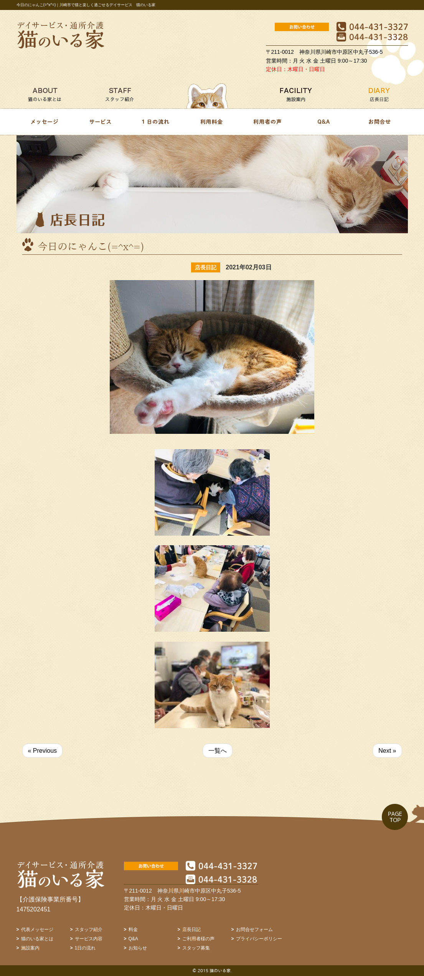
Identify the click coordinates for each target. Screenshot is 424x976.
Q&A (133, 938)
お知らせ (138, 948)
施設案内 (30, 948)
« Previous (42, 750)
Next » (387, 750)
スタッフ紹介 (88, 929)
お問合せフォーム (254, 929)
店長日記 (191, 929)
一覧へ (217, 750)
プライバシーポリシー (259, 938)
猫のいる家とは (37, 938)
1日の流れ (85, 948)
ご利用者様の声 (198, 938)
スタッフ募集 (196, 948)
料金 (133, 929)
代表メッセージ (37, 929)
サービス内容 (88, 938)
